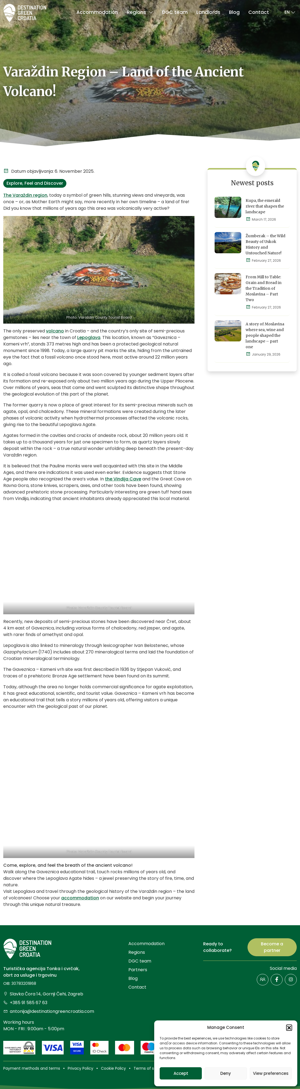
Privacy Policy (80, 1068)
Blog (234, 12)
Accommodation (97, 12)
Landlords (208, 12)
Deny (225, 1073)
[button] (289, 1027)
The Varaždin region (25, 195)
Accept (181, 1073)
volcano (55, 331)
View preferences (271, 1073)
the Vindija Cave (123, 479)
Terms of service (150, 1068)
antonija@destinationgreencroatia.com (48, 1011)
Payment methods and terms (31, 1068)
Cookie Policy (113, 1068)
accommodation (80, 898)
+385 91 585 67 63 (25, 1002)
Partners (137, 970)
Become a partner (272, 947)
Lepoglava (88, 337)
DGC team (175, 12)
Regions (140, 12)
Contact (258, 12)
